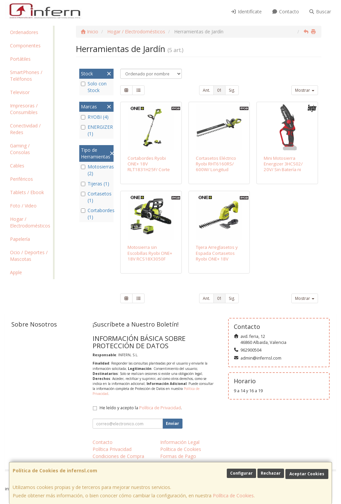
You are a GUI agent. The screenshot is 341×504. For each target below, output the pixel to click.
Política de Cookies (233, 495)
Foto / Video (23, 205)
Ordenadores (24, 32)
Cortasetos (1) (96, 196)
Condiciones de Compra (118, 456)
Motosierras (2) (96, 169)
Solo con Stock (94, 86)
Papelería (20, 239)
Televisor (20, 92)
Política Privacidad (112, 449)
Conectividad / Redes (25, 128)
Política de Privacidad (160, 408)
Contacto (285, 11)
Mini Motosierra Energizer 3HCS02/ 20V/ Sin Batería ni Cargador (283, 166)
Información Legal (179, 442)
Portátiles (20, 59)
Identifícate (246, 11)
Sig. (232, 90)
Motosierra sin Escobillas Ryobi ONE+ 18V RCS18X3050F (150, 253)
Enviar (172, 423)
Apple (16, 272)
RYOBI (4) (95, 117)
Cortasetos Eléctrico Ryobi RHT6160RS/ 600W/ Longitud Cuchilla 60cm (216, 166)
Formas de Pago (178, 456)
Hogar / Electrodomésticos (30, 222)
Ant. (206, 90)
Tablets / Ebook (27, 192)
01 (219, 90)
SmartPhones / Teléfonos (26, 75)
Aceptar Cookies (306, 474)
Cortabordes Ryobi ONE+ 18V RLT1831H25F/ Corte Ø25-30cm (149, 166)
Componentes (25, 45)
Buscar (320, 11)
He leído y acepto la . (141, 408)
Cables (17, 165)
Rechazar (271, 473)
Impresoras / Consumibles (24, 108)
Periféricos (21, 179)
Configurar (241, 473)
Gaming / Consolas (20, 148)
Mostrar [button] (304, 90)
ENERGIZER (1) (96, 130)
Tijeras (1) (95, 183)
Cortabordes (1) (96, 213)
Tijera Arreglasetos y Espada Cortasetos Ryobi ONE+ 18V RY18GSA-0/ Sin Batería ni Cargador (217, 258)
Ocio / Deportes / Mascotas (29, 255)
